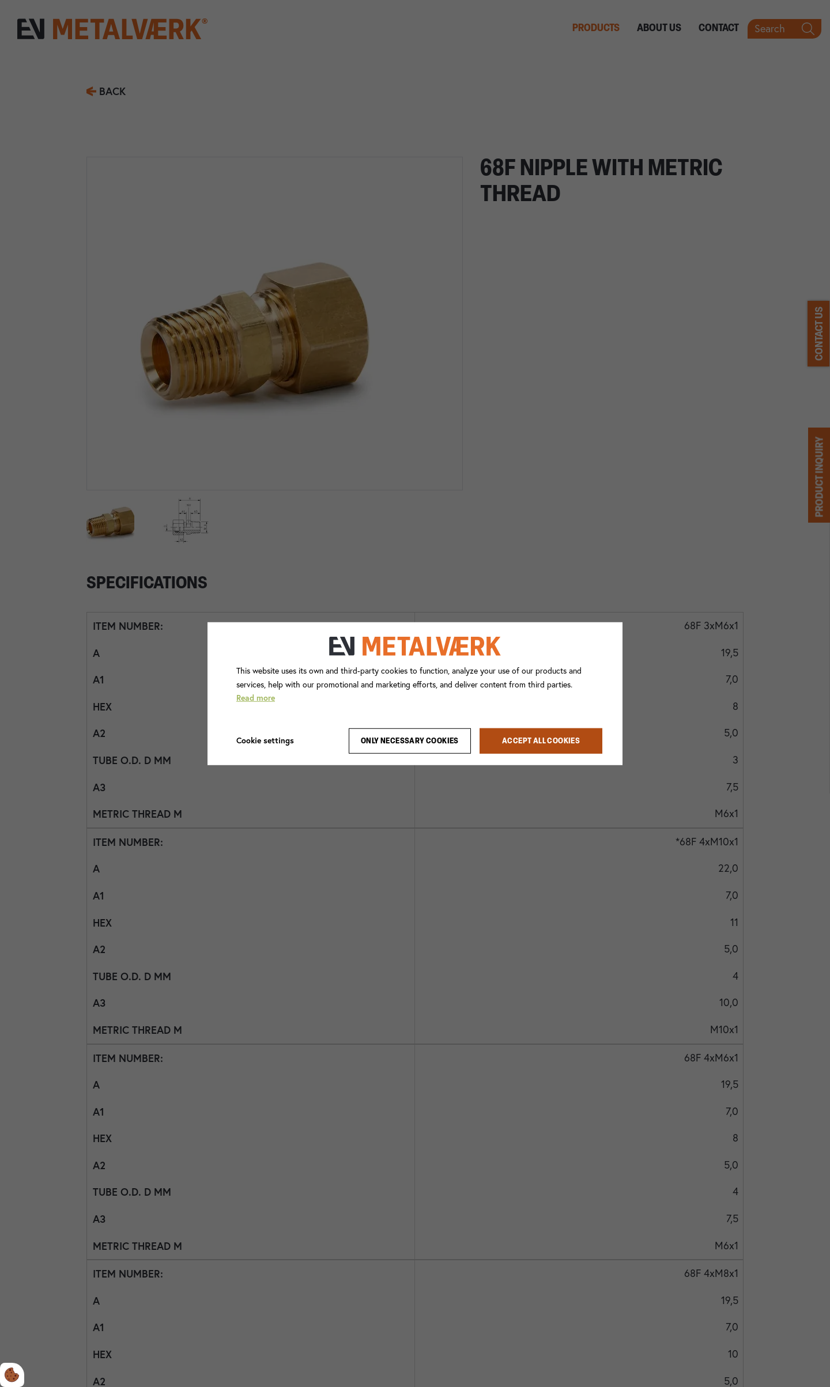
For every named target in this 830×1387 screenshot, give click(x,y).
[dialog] (414, 693)
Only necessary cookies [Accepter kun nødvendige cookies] (410, 740)
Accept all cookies (541, 740)
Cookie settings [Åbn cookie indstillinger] (265, 740)
